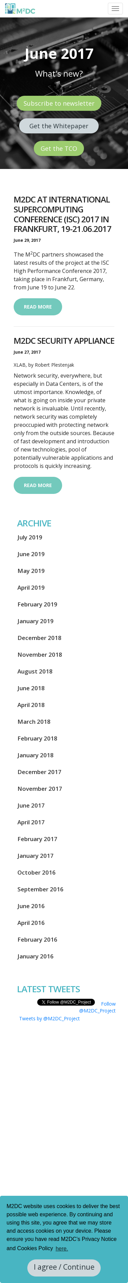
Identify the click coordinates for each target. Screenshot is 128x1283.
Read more (38, 306)
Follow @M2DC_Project (97, 1007)
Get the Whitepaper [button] (58, 126)
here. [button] (62, 1249)
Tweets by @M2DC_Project (49, 1018)
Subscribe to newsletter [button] (59, 103)
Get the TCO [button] (59, 148)
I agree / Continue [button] (64, 1267)
